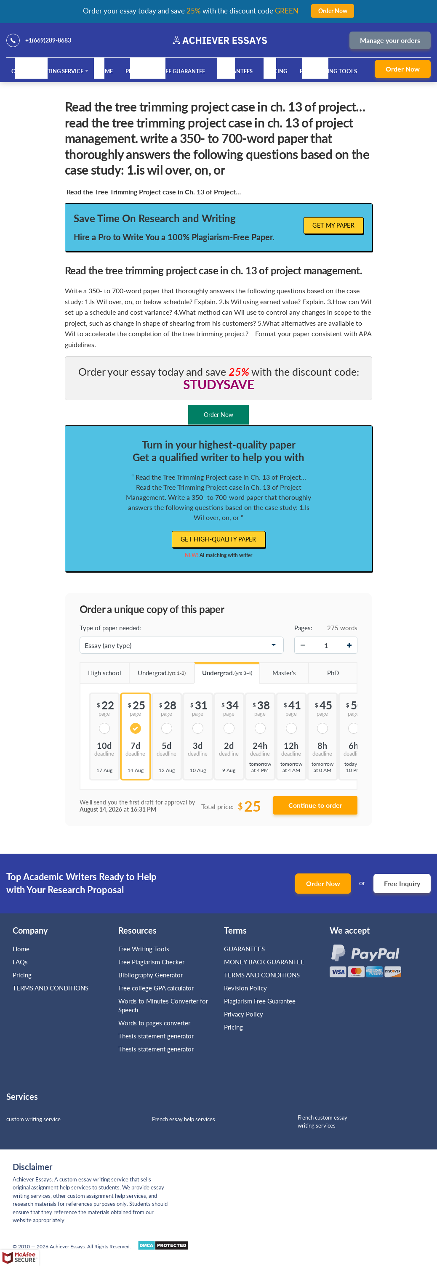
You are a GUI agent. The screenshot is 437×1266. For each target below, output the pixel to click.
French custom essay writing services (322, 1121)
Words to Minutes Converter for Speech (163, 1005)
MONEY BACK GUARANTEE (264, 962)
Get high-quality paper (218, 539)
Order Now (403, 69)
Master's (277, 670)
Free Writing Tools (328, 71)
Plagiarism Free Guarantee (165, 71)
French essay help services (183, 1119)
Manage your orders (390, 40)
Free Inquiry (402, 883)
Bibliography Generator (150, 975)
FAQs (20, 962)
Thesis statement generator (156, 1036)
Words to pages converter (154, 1023)
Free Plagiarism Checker (151, 962)
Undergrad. (157, 670)
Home (104, 71)
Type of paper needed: (110, 628)
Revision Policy (245, 988)
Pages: (303, 628)
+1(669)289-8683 (48, 40)
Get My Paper (333, 225)
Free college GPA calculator (156, 988)
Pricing (276, 71)
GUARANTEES (235, 71)
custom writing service (33, 1119)
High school (100, 670)
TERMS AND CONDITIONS (51, 988)
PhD (323, 670)
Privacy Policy (243, 1014)
